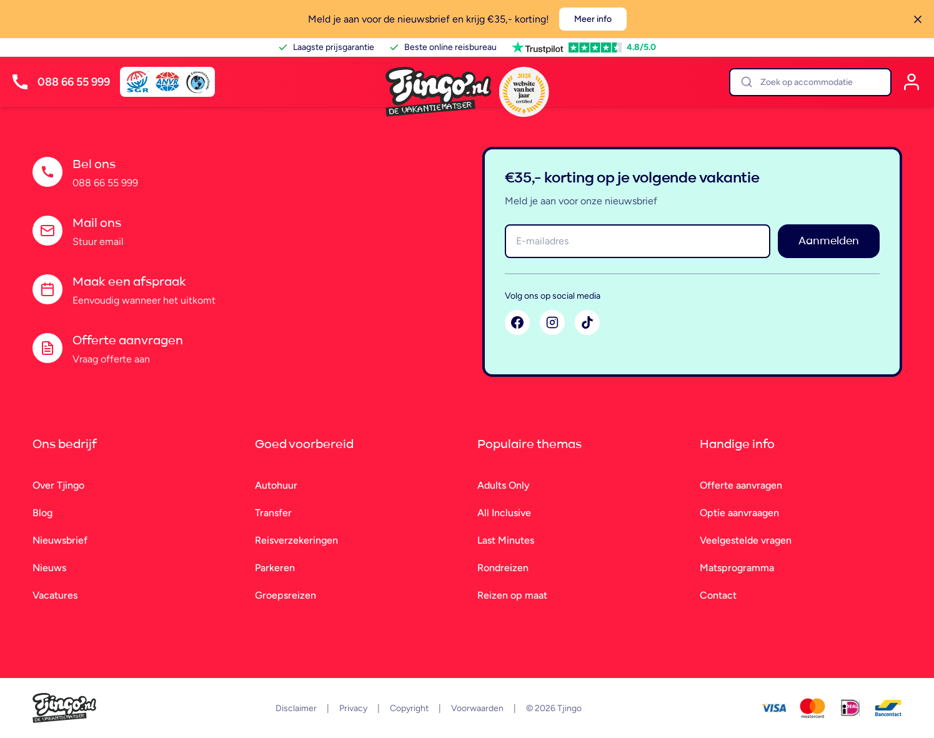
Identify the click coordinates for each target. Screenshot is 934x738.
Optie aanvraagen (739, 513)
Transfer (273, 513)
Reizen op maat (512, 595)
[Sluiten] (918, 19)
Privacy (353, 708)
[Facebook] (517, 322)
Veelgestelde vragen (746, 540)
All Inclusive (504, 513)
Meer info (593, 19)
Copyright (409, 708)
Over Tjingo (58, 485)
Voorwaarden (477, 708)
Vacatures (54, 595)
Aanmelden (828, 241)
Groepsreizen (285, 595)
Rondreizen (503, 568)
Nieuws (49, 568)
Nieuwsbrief (59, 540)
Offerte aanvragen (741, 485)
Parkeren (275, 568)
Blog (42, 513)
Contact (718, 595)
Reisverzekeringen (296, 540)
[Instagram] (552, 322)
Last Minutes (505, 540)
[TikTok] (587, 322)
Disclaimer (296, 708)
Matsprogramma (737, 568)
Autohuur (276, 485)
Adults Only (503, 485)
